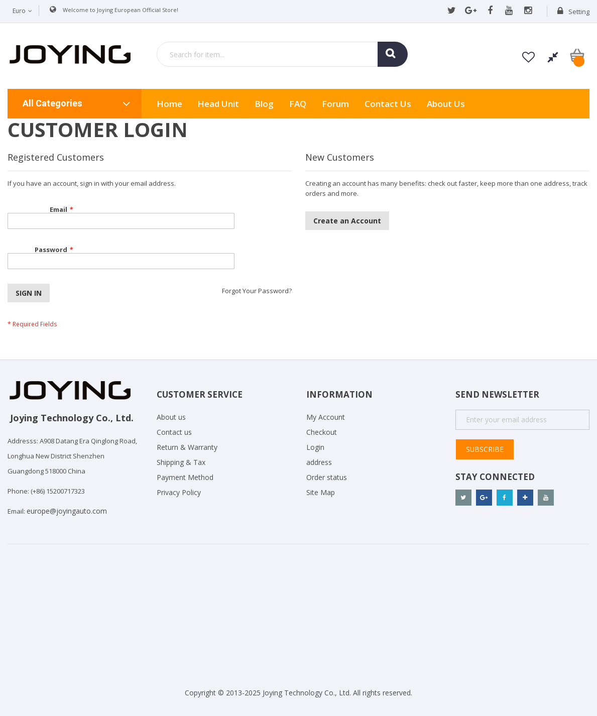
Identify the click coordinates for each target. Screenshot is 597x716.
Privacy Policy (179, 492)
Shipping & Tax (181, 462)
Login (315, 447)
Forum (335, 103)
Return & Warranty (187, 447)
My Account (325, 417)
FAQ (297, 103)
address (319, 462)
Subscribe (484, 449)
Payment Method (185, 477)
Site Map (320, 492)
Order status (326, 477)
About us (446, 103)
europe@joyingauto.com (67, 511)
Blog (264, 103)
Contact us (174, 432)
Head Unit (218, 103)
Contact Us (388, 103)
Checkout (321, 432)
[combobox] (282, 54)
